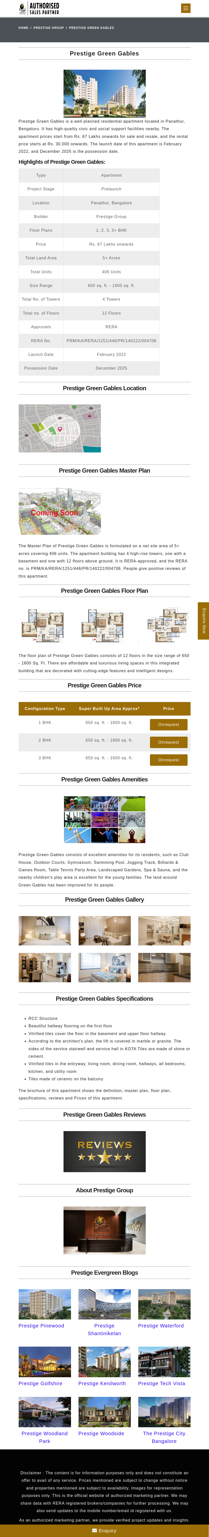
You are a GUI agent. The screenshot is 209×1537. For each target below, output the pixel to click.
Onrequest (168, 724)
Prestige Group (49, 28)
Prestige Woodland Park (45, 1437)
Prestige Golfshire (41, 1383)
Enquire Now (204, 621)
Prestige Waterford (161, 1325)
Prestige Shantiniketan (104, 1329)
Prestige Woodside (101, 1433)
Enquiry (104, 1530)
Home (24, 28)
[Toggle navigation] (186, 8)
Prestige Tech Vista (161, 1383)
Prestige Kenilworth (102, 1383)
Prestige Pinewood (42, 1325)
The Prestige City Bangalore (164, 1437)
